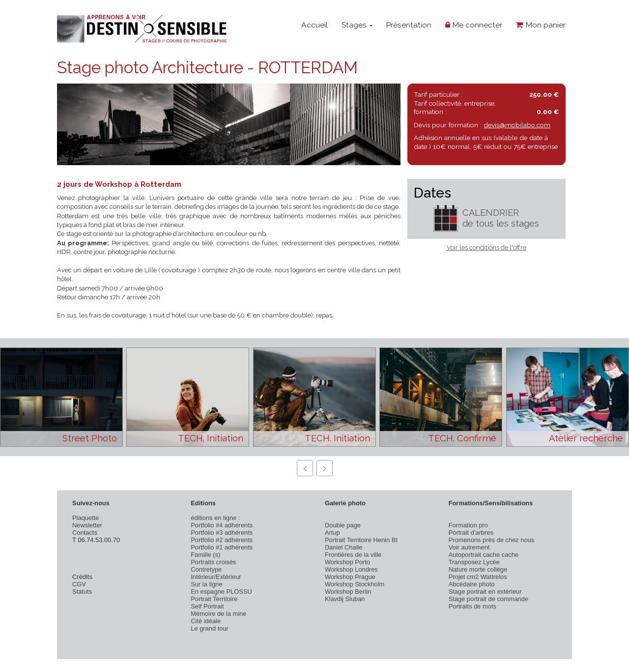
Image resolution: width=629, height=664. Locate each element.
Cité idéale (206, 621)
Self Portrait (207, 606)
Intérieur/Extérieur (216, 576)
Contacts (84, 532)
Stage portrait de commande (488, 599)
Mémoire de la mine (218, 613)
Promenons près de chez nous (492, 540)
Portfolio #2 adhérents (222, 540)
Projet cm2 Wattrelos (478, 576)
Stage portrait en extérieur (485, 591)
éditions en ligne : (215, 517)
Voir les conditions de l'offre (486, 247)
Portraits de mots (472, 606)
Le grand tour (210, 628)
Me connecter (473, 24)
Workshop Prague (350, 576)
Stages (357, 24)
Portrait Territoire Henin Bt (361, 540)
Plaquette (85, 517)
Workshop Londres (351, 569)
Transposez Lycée (474, 562)
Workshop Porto (347, 562)
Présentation (408, 24)
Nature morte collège (478, 569)
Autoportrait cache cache (483, 554)
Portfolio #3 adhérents (222, 532)
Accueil (314, 24)
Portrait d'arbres (471, 532)
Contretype (206, 569)
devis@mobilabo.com (517, 125)
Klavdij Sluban (345, 599)
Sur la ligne (206, 584)
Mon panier (541, 24)
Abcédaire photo (472, 584)
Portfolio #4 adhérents (222, 525)
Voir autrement (469, 547)
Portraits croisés (213, 562)
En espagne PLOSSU (221, 591)
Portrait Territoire (214, 599)
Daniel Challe (344, 547)
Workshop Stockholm (354, 584)
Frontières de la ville (353, 554)
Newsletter (87, 525)
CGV (79, 584)
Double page (343, 525)
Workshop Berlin (348, 591)
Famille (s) (205, 554)
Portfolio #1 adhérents (222, 547)
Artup (332, 532)
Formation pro (468, 525)
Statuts (82, 591)
